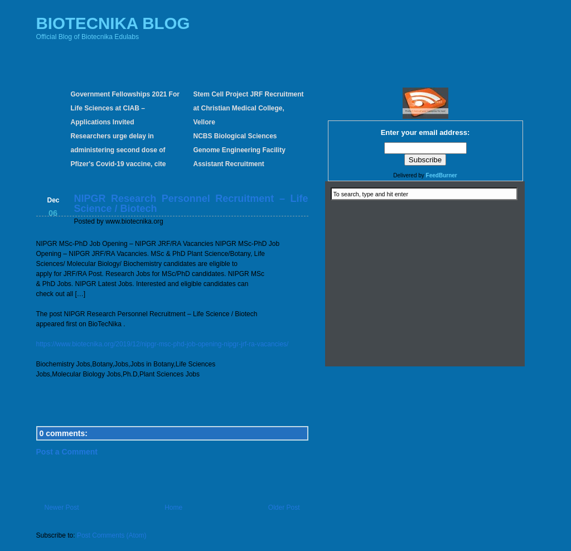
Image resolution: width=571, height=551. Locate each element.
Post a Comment (67, 451)
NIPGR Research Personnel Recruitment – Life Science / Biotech (191, 203)
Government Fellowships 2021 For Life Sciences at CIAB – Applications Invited (125, 108)
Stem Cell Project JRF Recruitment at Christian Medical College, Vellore (248, 108)
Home (173, 507)
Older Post (284, 507)
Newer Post (62, 507)
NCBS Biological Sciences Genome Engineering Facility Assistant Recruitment (239, 150)
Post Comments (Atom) (112, 535)
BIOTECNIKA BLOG (113, 23)
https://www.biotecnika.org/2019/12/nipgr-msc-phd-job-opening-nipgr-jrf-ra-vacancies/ (162, 344)
